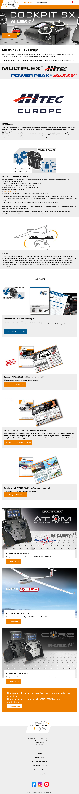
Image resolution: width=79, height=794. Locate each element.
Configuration (14, 561)
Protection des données (39, 766)
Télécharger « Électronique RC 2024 (18, 442)
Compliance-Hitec (39, 770)
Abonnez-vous (15, 706)
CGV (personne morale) (39, 761)
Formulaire (14, 621)
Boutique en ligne (42, 2)
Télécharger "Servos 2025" (15, 384)
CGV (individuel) (39, 757)
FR (73, 2)
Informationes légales (39, 774)
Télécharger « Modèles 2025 (16, 495)
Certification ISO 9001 (9, 191)
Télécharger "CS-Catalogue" (16, 331)
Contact (39, 753)
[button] (76, 26)
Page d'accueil (27, 2)
